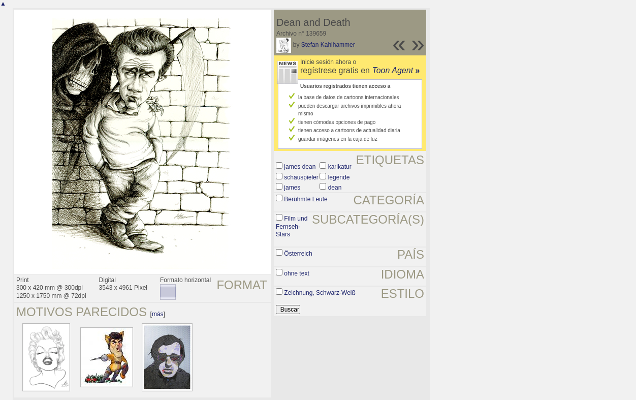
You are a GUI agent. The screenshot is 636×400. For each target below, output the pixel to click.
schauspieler (301, 177)
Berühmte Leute (305, 199)
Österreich (298, 253)
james (292, 187)
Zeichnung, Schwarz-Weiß (320, 292)
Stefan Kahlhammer (328, 44)
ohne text (296, 273)
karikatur (340, 166)
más (158, 314)
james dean (299, 166)
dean (335, 187)
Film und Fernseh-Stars (291, 226)
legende (339, 177)
